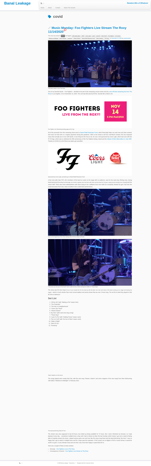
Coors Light (88, 35)
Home (42, 7)
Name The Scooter (69, 7)
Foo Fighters (111, 35)
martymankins (127, 38)
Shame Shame (77, 38)
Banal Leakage (17, 3)
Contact (57, 7)
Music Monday (63, 38)
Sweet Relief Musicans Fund (88, 38)
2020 (83, 35)
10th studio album (76, 35)
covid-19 (98, 35)
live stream (117, 35)
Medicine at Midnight (53, 38)
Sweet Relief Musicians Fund (89, 132)
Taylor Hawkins (99, 38)
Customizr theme (90, 463)
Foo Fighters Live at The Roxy (66, 449)
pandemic (70, 38)
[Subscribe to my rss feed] (42, 3)
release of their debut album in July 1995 (119, 139)
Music (63, 35)
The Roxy (107, 38)
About (50, 7)
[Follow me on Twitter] (44, 3)
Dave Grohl (104, 35)
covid (93, 35)
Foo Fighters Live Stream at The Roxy (76, 451)
